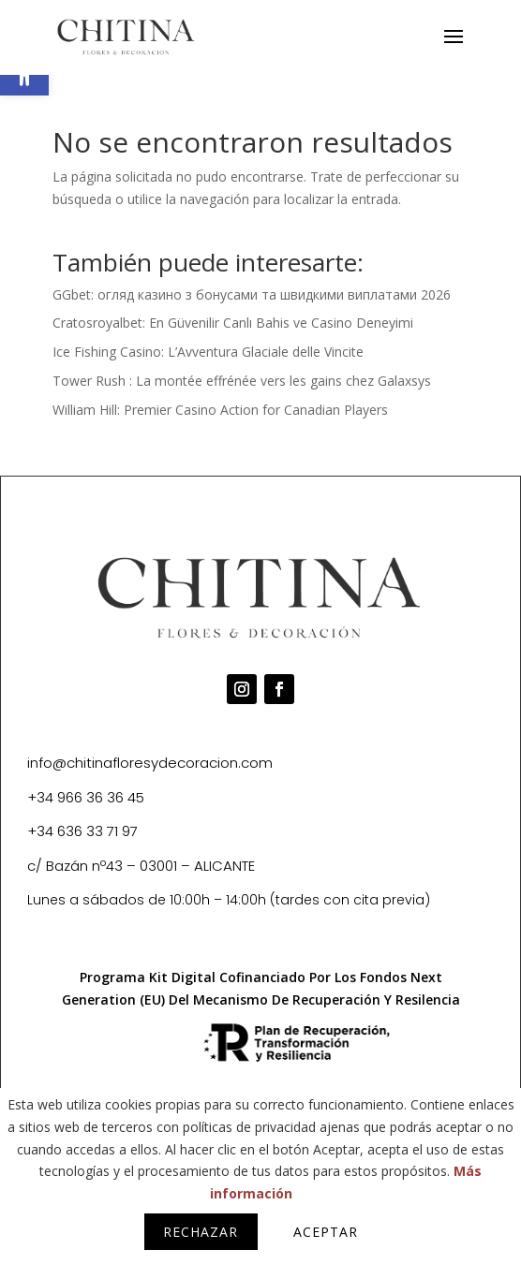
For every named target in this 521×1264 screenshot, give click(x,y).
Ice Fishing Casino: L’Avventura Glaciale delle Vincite (208, 351)
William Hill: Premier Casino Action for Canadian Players (220, 410)
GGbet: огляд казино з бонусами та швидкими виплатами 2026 (251, 294)
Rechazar (200, 1232)
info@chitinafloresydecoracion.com (150, 762)
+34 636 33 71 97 (82, 831)
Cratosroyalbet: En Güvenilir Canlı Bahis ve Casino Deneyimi (232, 322)
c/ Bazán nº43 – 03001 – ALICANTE (141, 865)
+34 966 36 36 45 (85, 797)
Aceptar (325, 1232)
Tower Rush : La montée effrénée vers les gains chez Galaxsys (241, 380)
